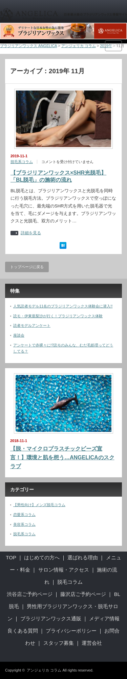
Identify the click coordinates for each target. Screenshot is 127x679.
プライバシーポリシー (71, 631)
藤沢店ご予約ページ (83, 594)
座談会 (18, 335)
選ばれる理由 (82, 557)
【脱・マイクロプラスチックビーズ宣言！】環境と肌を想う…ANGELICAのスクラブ (62, 457)
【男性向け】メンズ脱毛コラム (39, 505)
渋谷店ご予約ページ (29, 594)
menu (113, 46)
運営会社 (92, 643)
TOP (11, 557)
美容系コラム (24, 524)
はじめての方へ (42, 557)
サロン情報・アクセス (63, 570)
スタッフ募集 (58, 643)
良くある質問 (22, 631)
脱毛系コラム (21, 162)
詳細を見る (31, 233)
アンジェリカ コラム (44, 670)
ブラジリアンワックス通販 (50, 618)
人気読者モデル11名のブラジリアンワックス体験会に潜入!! (62, 306)
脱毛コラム (70, 582)
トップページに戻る (27, 267)
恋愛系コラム (24, 515)
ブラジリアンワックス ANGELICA (28, 46)
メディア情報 (104, 618)
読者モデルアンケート (31, 325)
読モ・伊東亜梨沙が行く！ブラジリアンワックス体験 (58, 316)
